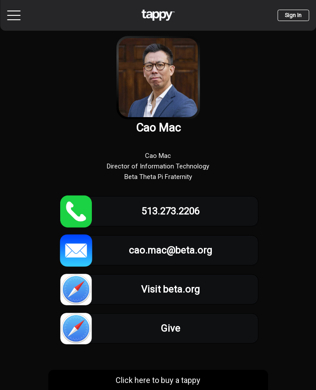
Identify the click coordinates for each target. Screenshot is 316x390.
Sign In (293, 15)
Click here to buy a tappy (158, 380)
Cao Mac (158, 127)
